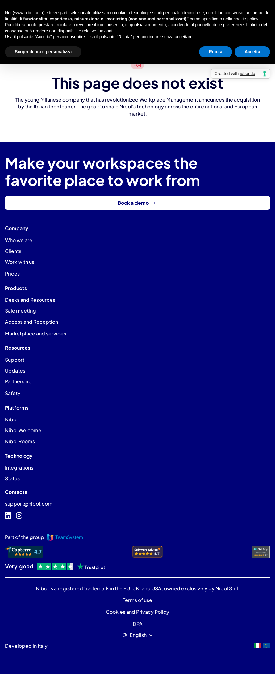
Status (12, 478)
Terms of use (137, 600)
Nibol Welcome (23, 430)
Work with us (19, 262)
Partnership (18, 381)
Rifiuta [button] (216, 51)
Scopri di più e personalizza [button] (43, 51)
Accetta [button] (252, 51)
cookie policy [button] (246, 18)
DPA (138, 624)
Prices (12, 273)
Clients (13, 251)
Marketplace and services (35, 333)
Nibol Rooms (20, 441)
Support (14, 359)
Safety (12, 393)
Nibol (11, 419)
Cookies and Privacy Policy (137, 612)
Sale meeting (20, 310)
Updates (15, 370)
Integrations (19, 467)
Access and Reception (31, 321)
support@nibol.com (28, 503)
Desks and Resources (30, 300)
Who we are (18, 240)
